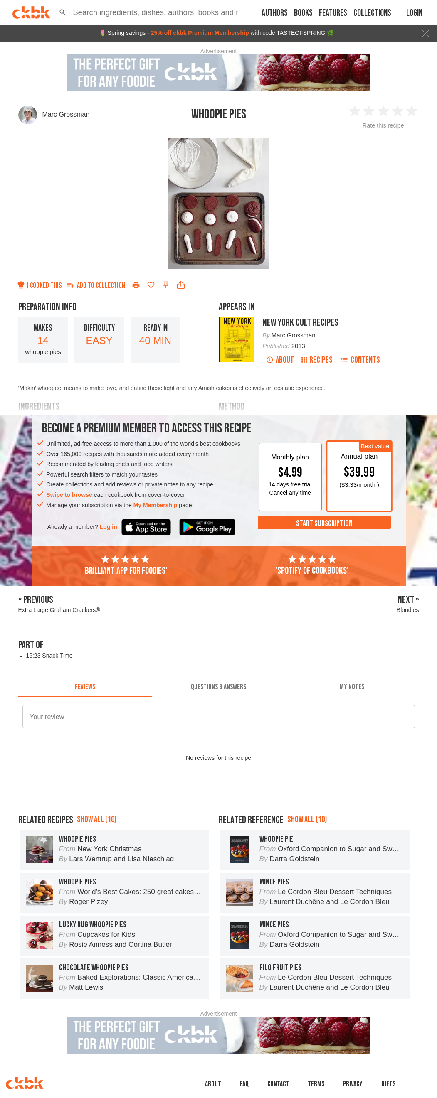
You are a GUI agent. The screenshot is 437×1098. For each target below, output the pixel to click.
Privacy (353, 1084)
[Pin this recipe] (165, 285)
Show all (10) (96, 819)
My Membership (155, 505)
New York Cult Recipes (300, 323)
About (280, 360)
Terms (316, 1084)
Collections (372, 13)
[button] (63, 12)
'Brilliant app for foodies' (125, 565)
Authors (275, 13)
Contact (278, 1084)
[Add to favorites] (150, 285)
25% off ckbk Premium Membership (200, 32)
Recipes (317, 360)
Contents (360, 360)
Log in (108, 526)
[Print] (135, 285)
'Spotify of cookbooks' (312, 565)
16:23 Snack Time (49, 655)
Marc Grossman (66, 114)
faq (244, 1084)
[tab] (85, 687)
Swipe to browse (69, 494)
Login (414, 13)
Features (333, 13)
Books (303, 13)
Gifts (388, 1084)
